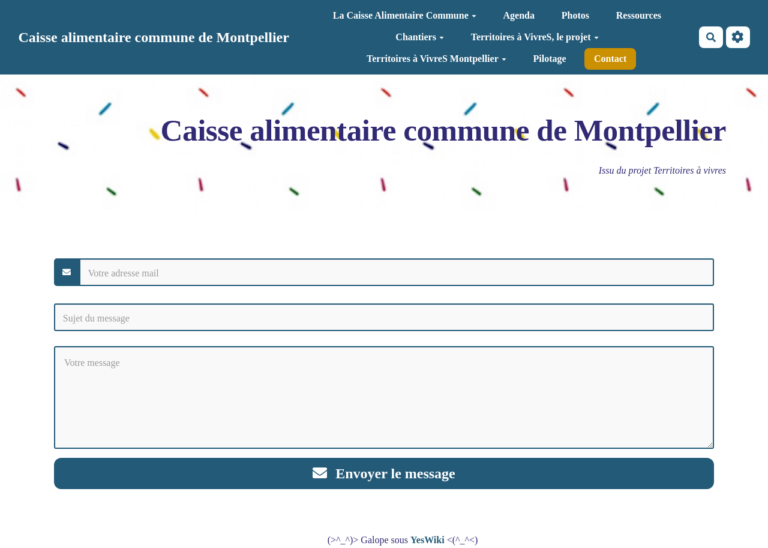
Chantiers (419, 37)
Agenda (519, 15)
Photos (575, 15)
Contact (610, 58)
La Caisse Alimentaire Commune (404, 15)
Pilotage (549, 58)
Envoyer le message (384, 473)
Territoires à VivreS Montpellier (436, 58)
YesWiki (427, 540)
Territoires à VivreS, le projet (535, 37)
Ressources (638, 15)
